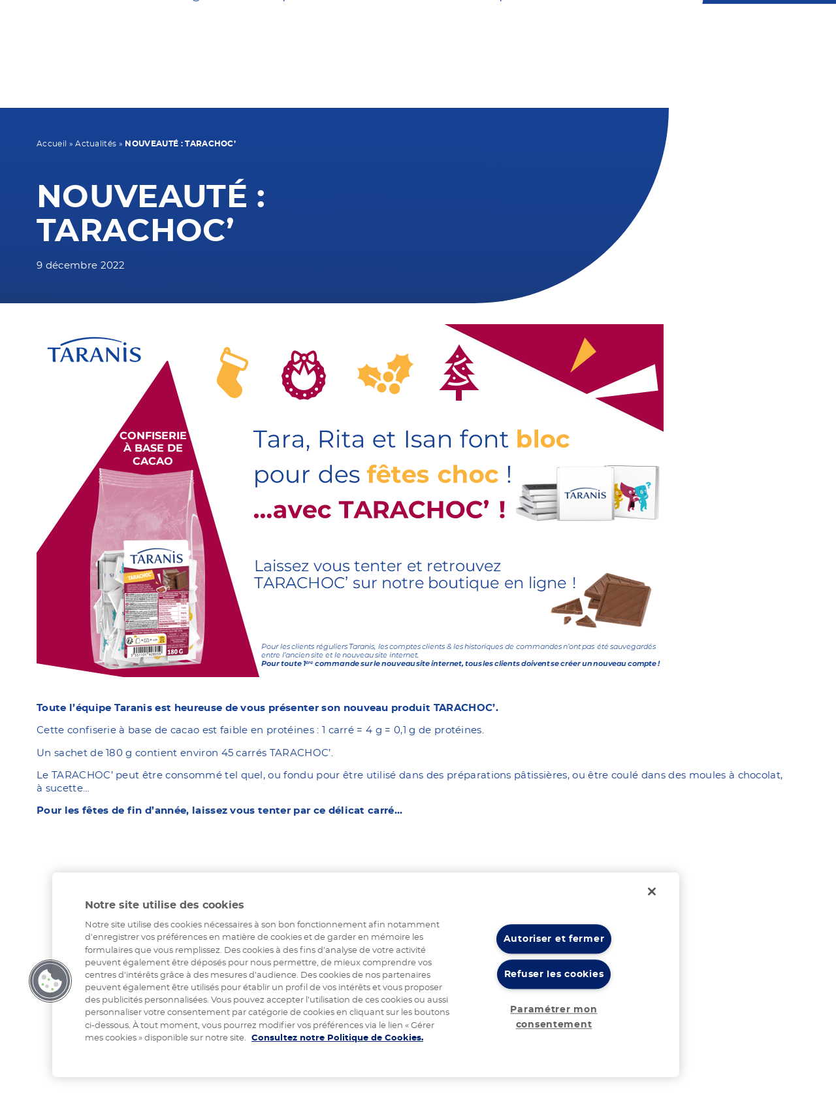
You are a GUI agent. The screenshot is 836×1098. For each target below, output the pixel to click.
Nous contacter (423, 30)
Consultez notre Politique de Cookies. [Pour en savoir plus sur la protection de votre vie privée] (337, 1038)
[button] (50, 981)
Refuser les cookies (554, 975)
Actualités (95, 144)
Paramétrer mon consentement (553, 1017)
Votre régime (202, 90)
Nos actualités (635, 90)
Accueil (52, 144)
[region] (365, 975)
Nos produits (311, 90)
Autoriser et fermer (554, 939)
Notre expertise (515, 90)
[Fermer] (651, 891)
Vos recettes (412, 90)
